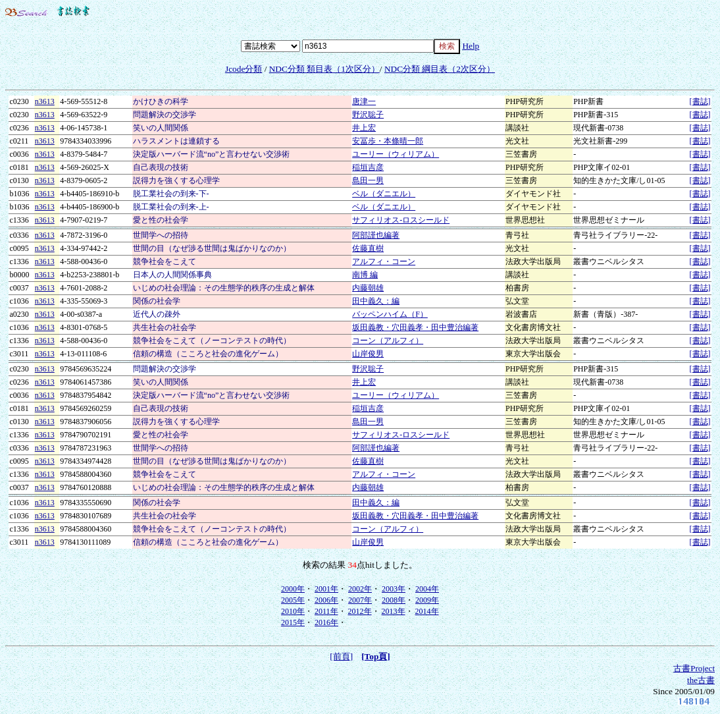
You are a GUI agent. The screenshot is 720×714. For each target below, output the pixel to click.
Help (470, 46)
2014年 (427, 611)
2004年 (427, 588)
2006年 (326, 600)
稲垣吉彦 (368, 167)
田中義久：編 (375, 301)
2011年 (326, 611)
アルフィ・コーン (383, 261)
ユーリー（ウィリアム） (395, 154)
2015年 (293, 622)
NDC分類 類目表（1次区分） (324, 69)
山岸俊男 (368, 353)
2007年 (360, 600)
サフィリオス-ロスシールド (401, 220)
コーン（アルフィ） (387, 340)
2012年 (360, 611)
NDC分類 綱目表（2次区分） (439, 69)
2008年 (393, 600)
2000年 (293, 588)
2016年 (326, 622)
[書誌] (700, 101)
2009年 (427, 600)
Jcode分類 (243, 69)
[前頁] (341, 656)
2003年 (393, 588)
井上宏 (364, 127)
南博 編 (365, 274)
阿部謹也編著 (375, 235)
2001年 (326, 588)
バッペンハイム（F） (390, 314)
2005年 (293, 600)
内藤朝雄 (368, 287)
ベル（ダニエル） (383, 193)
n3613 (45, 101)
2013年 (393, 611)
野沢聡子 (368, 114)
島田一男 (368, 180)
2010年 (293, 611)
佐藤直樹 (368, 248)
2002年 (360, 588)
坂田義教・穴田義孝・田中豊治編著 (415, 327)
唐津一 (364, 101)
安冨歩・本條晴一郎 (387, 141)
